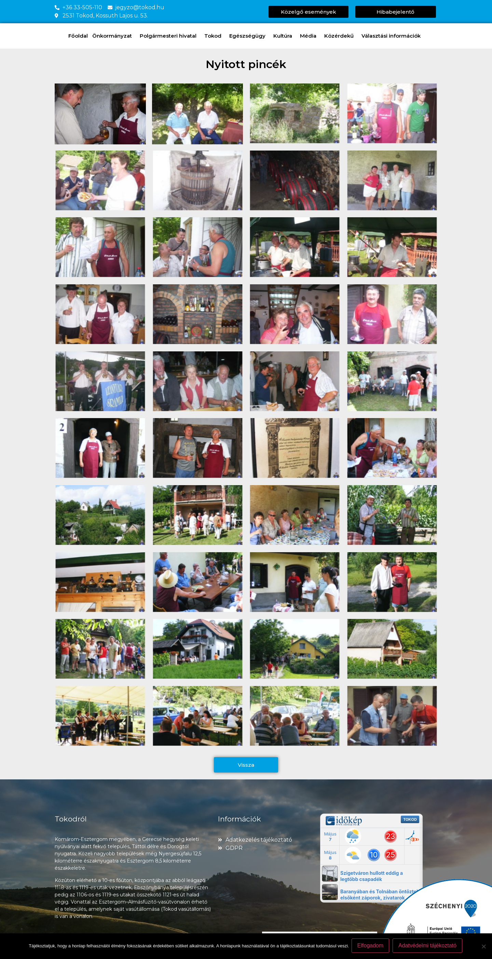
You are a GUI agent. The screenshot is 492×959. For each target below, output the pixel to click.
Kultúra (284, 36)
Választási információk (392, 36)
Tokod (214, 36)
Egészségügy (249, 36)
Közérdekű (340, 36)
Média (310, 36)
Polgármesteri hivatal (170, 36)
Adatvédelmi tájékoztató (428, 946)
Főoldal (78, 36)
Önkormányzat (113, 36)
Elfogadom (371, 946)
